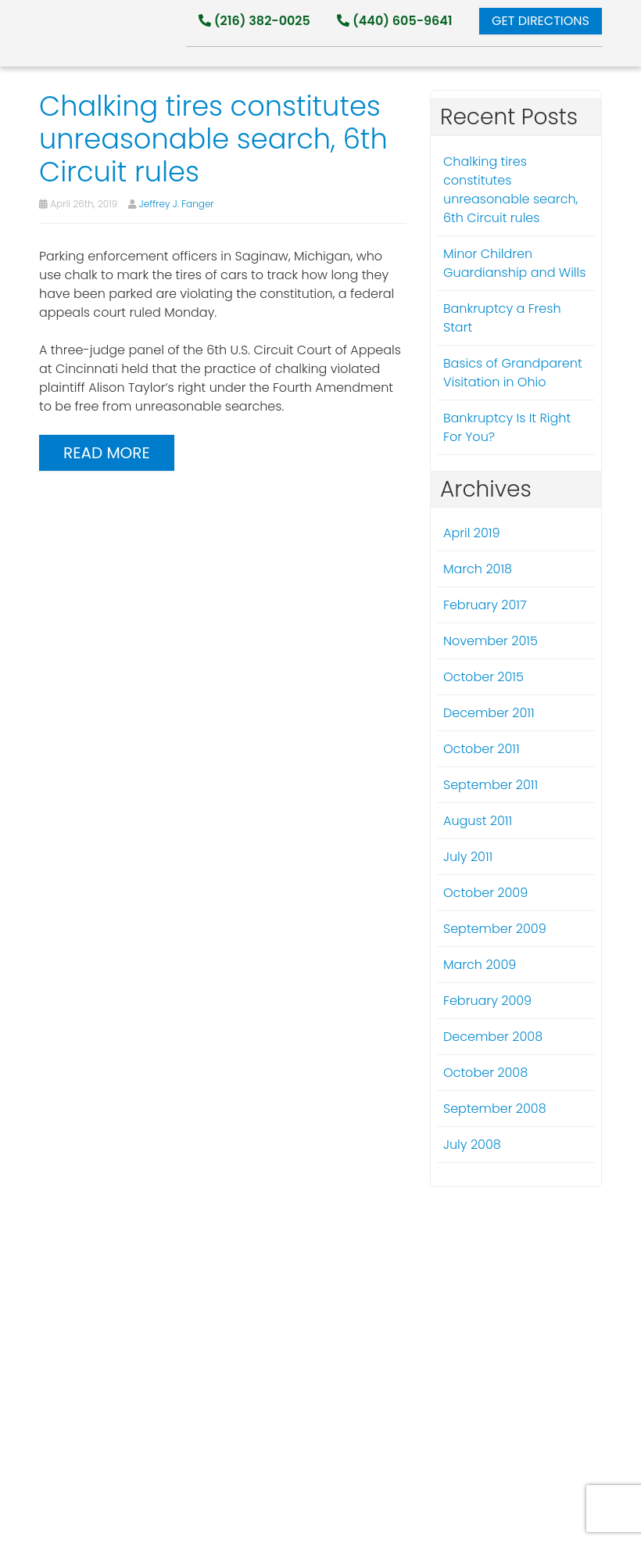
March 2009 (479, 965)
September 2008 (494, 1109)
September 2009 (494, 929)
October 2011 (481, 749)
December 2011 (489, 713)
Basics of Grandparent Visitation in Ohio (512, 372)
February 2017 (484, 605)
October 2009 (485, 893)
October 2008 (485, 1073)
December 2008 (493, 1037)
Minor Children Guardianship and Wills (514, 263)
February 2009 (487, 1001)
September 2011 (490, 785)
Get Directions (540, 21)
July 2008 (472, 1145)
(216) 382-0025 (254, 21)
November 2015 (490, 641)
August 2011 (477, 821)
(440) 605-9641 (394, 21)
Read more (106, 453)
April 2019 (471, 533)
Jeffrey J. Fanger (176, 203)
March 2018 (477, 569)
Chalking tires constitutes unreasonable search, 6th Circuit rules (510, 190)
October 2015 (483, 677)
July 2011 (467, 857)
